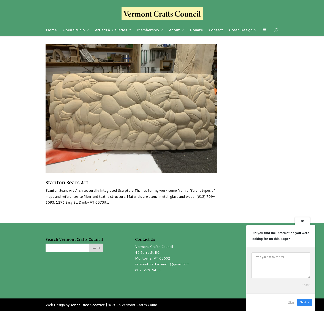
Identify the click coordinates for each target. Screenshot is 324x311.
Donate (196, 30)
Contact (216, 30)
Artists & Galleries (111, 30)
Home (51, 30)
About (174, 30)
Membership (148, 30)
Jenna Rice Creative (87, 304)
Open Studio (73, 30)
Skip (291, 302)
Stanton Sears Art (67, 182)
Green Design (241, 30)
